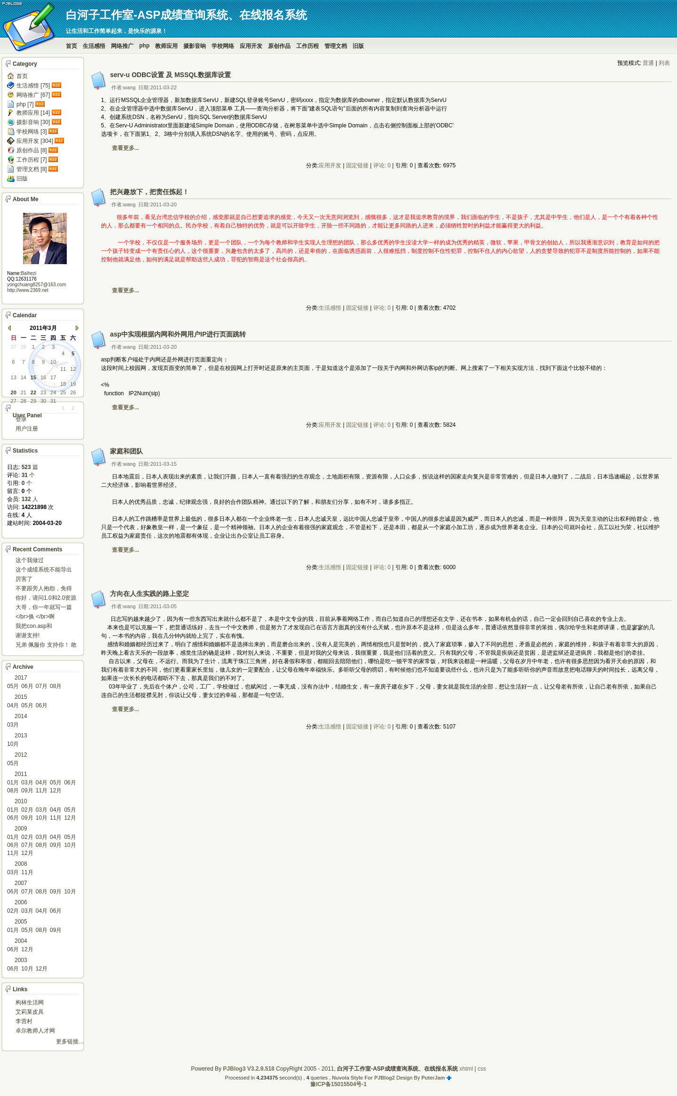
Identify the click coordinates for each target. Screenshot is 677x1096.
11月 (41, 790)
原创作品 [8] (31, 150)
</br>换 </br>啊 (35, 616)
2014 (21, 716)
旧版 (358, 46)
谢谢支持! (27, 635)
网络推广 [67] (33, 95)
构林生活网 (30, 1002)
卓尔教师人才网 (35, 1030)
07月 (41, 686)
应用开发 (251, 46)
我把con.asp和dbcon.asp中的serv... (42, 627)
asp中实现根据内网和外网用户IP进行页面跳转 (178, 334)
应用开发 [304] (34, 141)
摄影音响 (194, 46)
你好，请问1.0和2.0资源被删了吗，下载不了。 (46, 599)
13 (13, 377)
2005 (21, 921)
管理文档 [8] (31, 169)
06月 (27, 686)
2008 (21, 864)
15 (33, 377)
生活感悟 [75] (33, 85)
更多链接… (70, 1041)
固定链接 (357, 165)
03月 (13, 724)
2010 (21, 801)
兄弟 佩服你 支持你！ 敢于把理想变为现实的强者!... (46, 646)
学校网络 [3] (31, 131)
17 (53, 377)
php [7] (25, 104)
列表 (664, 63)
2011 (21, 774)
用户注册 (27, 428)
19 (73, 384)
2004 (21, 941)
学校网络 (223, 46)
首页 (71, 46)
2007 (21, 883)
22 (33, 392)
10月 (13, 744)
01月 (13, 782)
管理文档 (335, 46)
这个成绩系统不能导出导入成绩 (44, 570)
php (144, 45)
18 (63, 384)
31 (53, 401)
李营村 (24, 1021)
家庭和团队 (126, 451)
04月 (13, 705)
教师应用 (166, 46)
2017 (21, 677)
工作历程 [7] (31, 160)
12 (73, 369)
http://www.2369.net (27, 290)
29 (33, 401)
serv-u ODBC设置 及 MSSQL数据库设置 (170, 74)
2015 (21, 697)
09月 (27, 790)
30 (43, 401)
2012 (21, 755)
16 (43, 377)
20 (13, 392)
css (482, 1068)
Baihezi (28, 273)
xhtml (466, 1068)
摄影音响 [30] (33, 122)
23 (43, 392)
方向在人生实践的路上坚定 (149, 593)
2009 (21, 828)
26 (73, 392)
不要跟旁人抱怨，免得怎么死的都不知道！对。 (44, 589)
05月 (13, 686)
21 (23, 392)
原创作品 (279, 46)
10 (53, 362)
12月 (56, 790)
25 (63, 392)
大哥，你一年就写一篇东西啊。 (44, 608)
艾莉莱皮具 (30, 1012)
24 (53, 392)
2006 (21, 902)
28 (23, 347)
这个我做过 (30, 560)
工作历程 (307, 46)
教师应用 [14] (33, 113)
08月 (56, 686)
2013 (21, 735)
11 (63, 369)
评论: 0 (382, 165)
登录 (21, 419)
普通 (648, 63)
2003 (21, 960)
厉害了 (24, 579)
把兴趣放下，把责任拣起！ (149, 192)
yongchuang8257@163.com (36, 284)
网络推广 (122, 46)
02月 (27, 809)
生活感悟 (94, 46)
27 (13, 347)
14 (23, 377)
